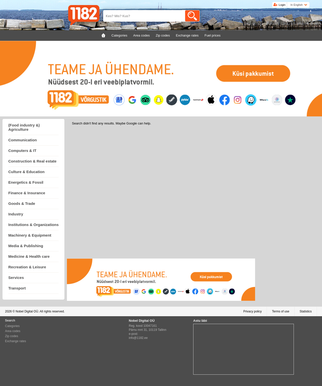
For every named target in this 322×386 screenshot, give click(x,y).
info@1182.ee (138, 338)
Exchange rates (15, 341)
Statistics (306, 311)
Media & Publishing (25, 246)
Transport (17, 288)
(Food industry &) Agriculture (24, 127)
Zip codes (11, 336)
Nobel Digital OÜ (27, 311)
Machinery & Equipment (29, 235)
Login (282, 4)
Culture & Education (26, 172)
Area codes (12, 331)
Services (16, 277)
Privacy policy (252, 311)
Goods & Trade (21, 203)
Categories (12, 326)
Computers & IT (22, 150)
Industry (15, 214)
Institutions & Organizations (33, 224)
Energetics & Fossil (25, 182)
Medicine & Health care (29, 256)
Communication (22, 140)
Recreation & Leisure (27, 267)
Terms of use (280, 311)
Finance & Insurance (26, 193)
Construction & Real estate (32, 161)
